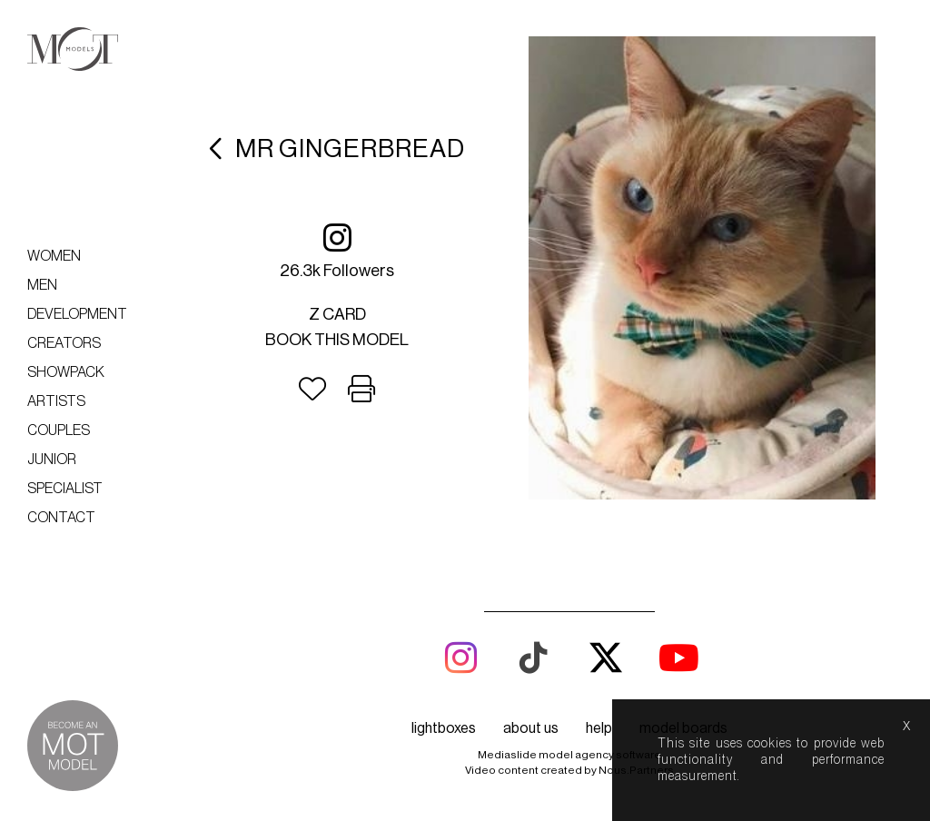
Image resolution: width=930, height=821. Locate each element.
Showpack (65, 372)
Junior (51, 459)
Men (42, 285)
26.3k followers (337, 250)
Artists (56, 401)
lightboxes (443, 728)
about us (531, 728)
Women (54, 256)
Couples (58, 430)
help (599, 728)
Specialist (65, 488)
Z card (337, 314)
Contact (61, 517)
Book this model (337, 339)
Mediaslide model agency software (569, 754)
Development (77, 314)
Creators (64, 343)
